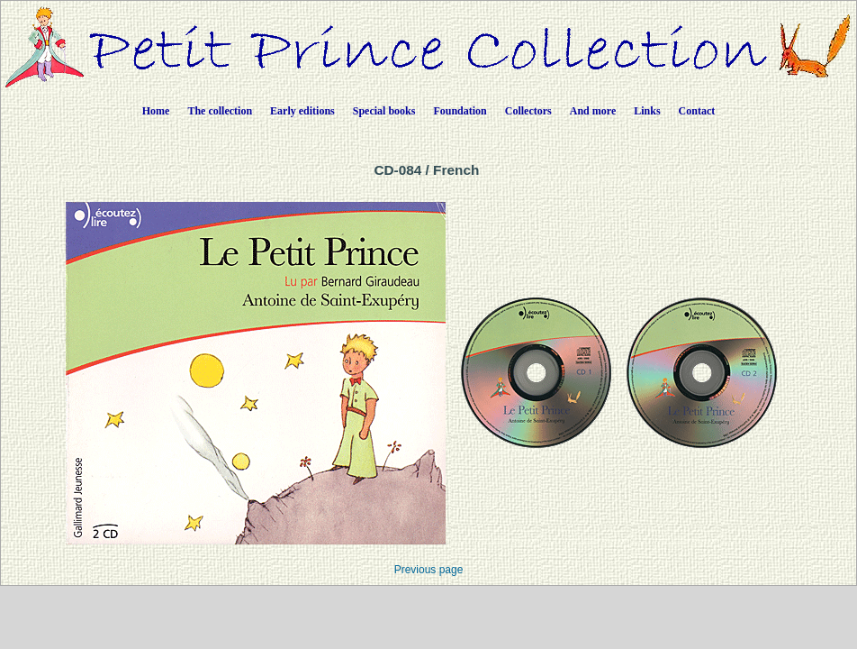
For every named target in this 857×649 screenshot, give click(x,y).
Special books (384, 111)
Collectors (528, 111)
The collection (219, 111)
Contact (697, 111)
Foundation (459, 111)
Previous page (429, 569)
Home (156, 111)
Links (647, 111)
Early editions (302, 111)
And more (593, 111)
